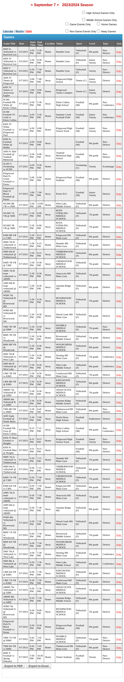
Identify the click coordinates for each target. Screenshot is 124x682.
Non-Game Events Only (82, 31)
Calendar (8, 31)
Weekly (19, 31)
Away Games (108, 31)
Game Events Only (80, 24)
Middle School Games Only (101, 20)
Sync (118, 51)
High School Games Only (100, 13)
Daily (29, 31)
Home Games (109, 24)
